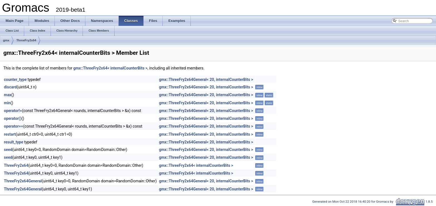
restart (10, 134)
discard (10, 87)
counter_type (15, 79)
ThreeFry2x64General (23, 181)
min (7, 103)
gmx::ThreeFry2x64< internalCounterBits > (110, 68)
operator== (13, 126)
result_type (13, 142)
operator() (12, 118)
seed (8, 149)
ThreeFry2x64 (26, 40)
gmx (6, 40)
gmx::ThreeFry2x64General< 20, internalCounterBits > (206, 79)
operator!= (13, 110)
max (7, 95)
